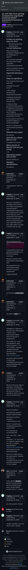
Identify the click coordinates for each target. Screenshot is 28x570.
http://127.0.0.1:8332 (13, 447)
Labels (2, 6)
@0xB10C (20, 564)
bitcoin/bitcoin (13, 557)
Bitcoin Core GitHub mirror (12, 3)
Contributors (4, 9)
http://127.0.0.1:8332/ (13, 355)
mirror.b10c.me (14, 568)
